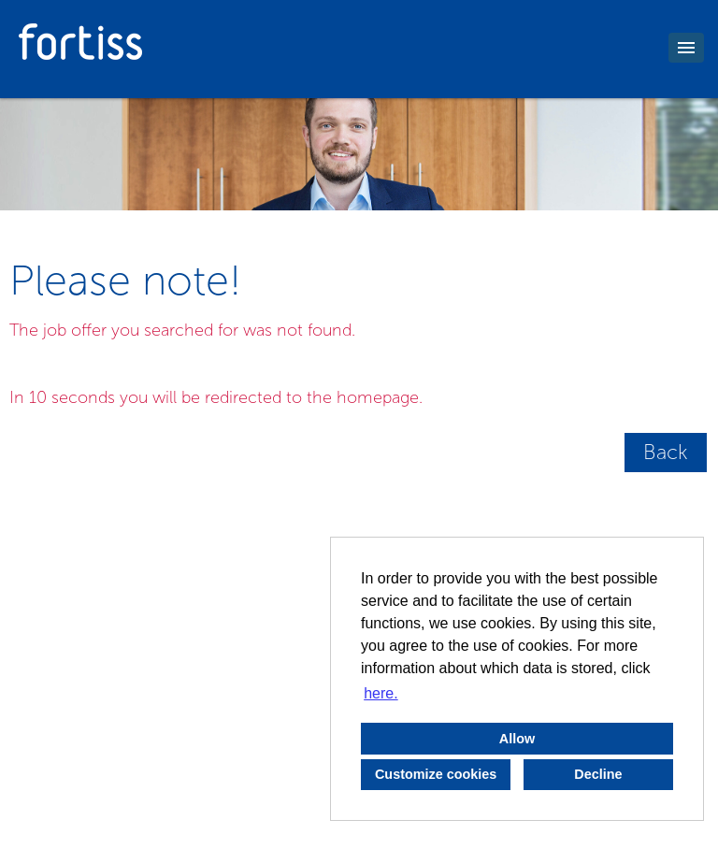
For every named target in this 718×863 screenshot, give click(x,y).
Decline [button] (598, 774)
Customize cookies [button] (435, 774)
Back (665, 452)
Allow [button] (517, 738)
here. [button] (380, 693)
